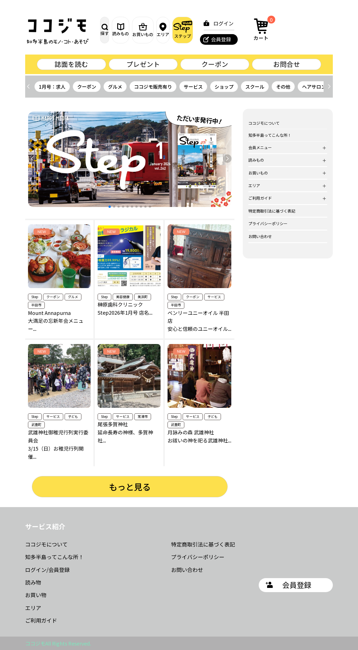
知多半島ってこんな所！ (269, 135)
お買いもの (172, 30)
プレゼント (143, 64)
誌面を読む (71, 64)
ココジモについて (264, 123)
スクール (254, 86)
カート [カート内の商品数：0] (314, 29)
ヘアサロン (314, 86)
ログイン (275, 23)
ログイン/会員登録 (47, 569)
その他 (283, 86)
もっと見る (130, 487)
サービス (193, 86)
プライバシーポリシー (268, 224)
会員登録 (272, 39)
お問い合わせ (260, 236)
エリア (201, 30)
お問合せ (286, 64)
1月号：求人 (52, 86)
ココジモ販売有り (153, 86)
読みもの (143, 29)
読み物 (33, 582)
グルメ (115, 86)
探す (113, 29)
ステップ (231, 30)
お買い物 (35, 595)
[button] (329, 87)
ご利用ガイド (41, 620)
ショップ (224, 86)
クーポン (214, 64)
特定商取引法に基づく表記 (271, 211)
